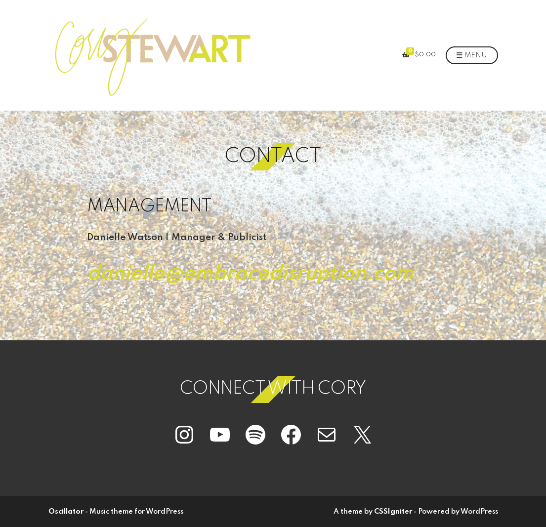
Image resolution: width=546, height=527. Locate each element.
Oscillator (66, 511)
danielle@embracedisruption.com (250, 274)
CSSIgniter (393, 511)
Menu (472, 56)
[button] (151, 55)
